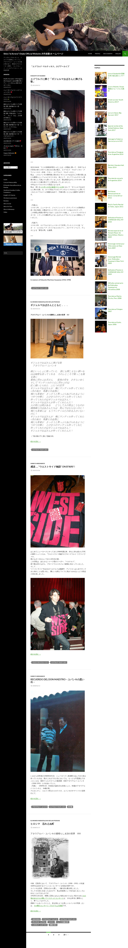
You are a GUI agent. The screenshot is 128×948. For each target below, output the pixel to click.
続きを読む (36, 441)
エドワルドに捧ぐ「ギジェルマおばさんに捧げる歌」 (56, 80)
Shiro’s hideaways (9, 209)
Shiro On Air (7, 204)
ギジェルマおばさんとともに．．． (49, 305)
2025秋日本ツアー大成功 (12, 141)
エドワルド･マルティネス (40, 288)
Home (90, 53)
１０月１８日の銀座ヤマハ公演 (52, 187)
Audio (5, 179)
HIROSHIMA (36, 919)
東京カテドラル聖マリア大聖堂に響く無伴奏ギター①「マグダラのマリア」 (13, 134)
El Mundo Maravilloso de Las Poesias (45, 302)
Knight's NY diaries (38, 76)
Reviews (6, 201)
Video (5, 212)
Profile (97, 53)
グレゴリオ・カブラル (39, 922)
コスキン (51, 922)
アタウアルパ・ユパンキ (40, 807)
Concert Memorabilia (10, 182)
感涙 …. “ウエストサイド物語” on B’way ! (53, 466)
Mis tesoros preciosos (10, 198)
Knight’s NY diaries (9, 195)
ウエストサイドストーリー (40, 662)
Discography (107, 53)
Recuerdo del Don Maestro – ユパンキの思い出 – (57, 680)
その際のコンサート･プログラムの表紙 (48, 906)
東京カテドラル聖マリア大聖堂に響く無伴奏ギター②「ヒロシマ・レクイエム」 (13, 125)
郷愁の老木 (53, 925)
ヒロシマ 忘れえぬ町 (42, 823)
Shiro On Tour (8, 206)
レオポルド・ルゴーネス (40, 925)
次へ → (66, 935)
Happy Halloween (10, 153)
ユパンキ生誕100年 (62, 922)
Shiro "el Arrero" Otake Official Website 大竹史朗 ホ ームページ (33, 53)
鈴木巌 (70, 807)
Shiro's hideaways (38, 463)
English (118, 53)
